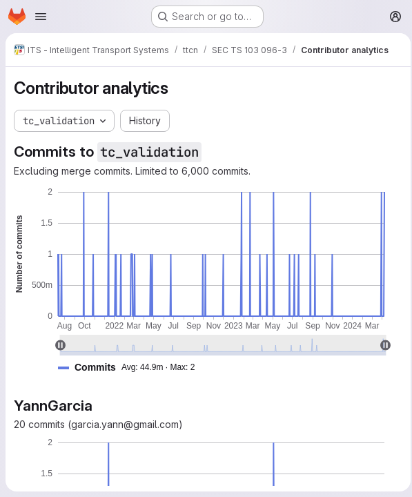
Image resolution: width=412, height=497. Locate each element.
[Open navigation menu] (41, 17)
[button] (132, 367)
